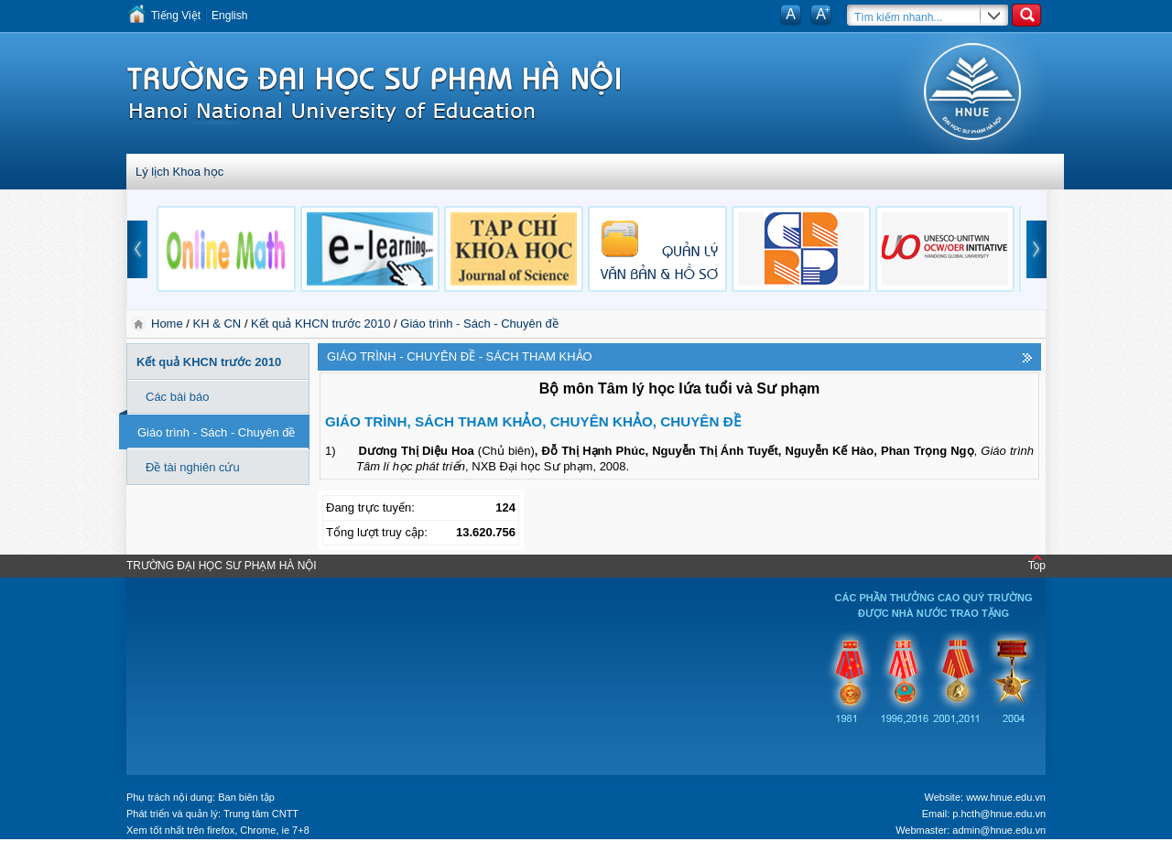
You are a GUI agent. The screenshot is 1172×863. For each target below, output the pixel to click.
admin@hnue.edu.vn (999, 830)
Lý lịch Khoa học (179, 171)
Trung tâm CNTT (260, 813)
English (229, 15)
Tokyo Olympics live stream (66, 856)
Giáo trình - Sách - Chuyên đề (479, 323)
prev (137, 249)
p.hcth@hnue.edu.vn (999, 813)
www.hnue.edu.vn (1006, 797)
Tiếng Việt (176, 15)
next (1036, 249)
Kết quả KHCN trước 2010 (320, 323)
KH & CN (217, 323)
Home (168, 323)
